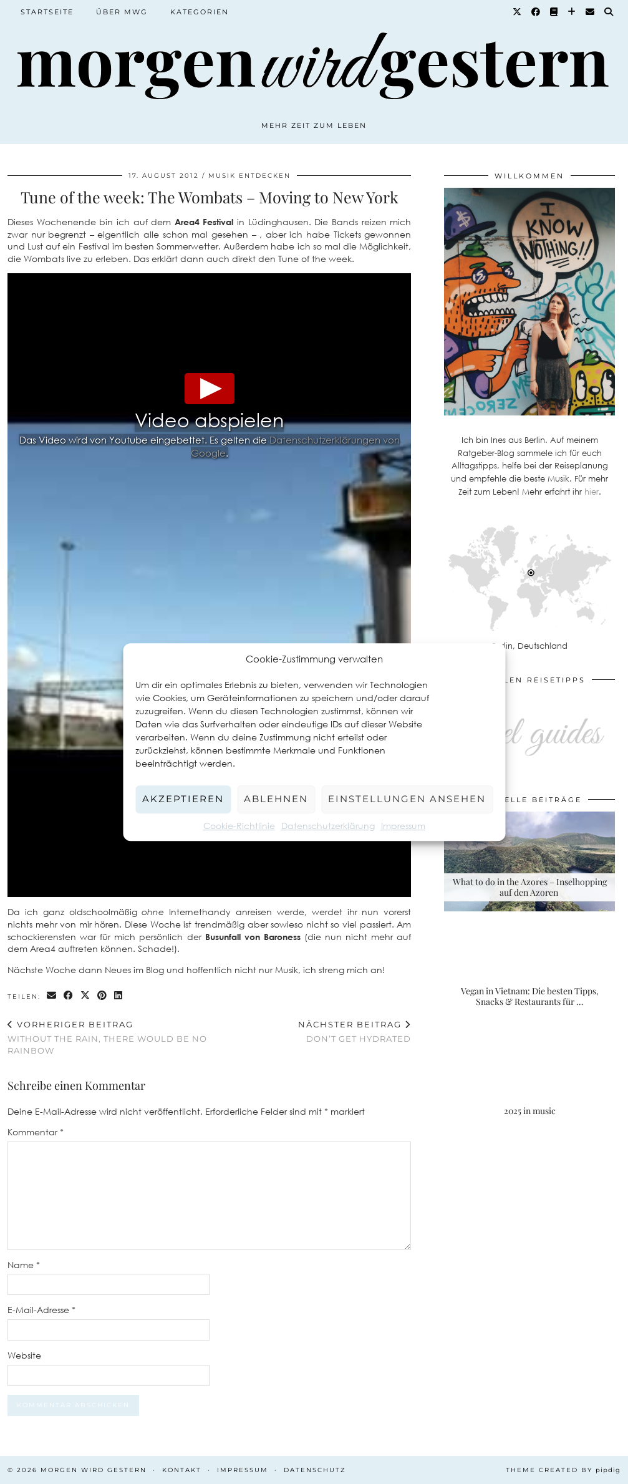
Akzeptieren (183, 799)
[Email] (591, 12)
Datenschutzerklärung (328, 825)
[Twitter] (518, 12)
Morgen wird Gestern (94, 1470)
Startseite (47, 11)
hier (591, 492)
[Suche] (609, 12)
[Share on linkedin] (119, 996)
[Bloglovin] (572, 12)
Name (23, 1264)
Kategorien (199, 11)
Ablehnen (276, 799)
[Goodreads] (554, 12)
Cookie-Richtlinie (239, 825)
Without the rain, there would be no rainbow (108, 1037)
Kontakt (181, 1470)
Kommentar (35, 1132)
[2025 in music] (529, 1080)
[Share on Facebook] (68, 996)
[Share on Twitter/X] (85, 996)
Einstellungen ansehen (407, 799)
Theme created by (563, 1470)
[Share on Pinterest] (102, 996)
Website (24, 1355)
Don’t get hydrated (354, 1031)
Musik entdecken (249, 176)
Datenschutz (315, 1470)
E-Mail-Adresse (41, 1309)
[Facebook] (536, 12)
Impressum (403, 825)
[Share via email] (52, 996)
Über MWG (122, 11)
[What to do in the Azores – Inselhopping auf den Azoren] (529, 861)
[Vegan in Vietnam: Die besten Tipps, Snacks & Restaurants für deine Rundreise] (529, 971)
